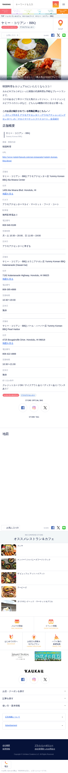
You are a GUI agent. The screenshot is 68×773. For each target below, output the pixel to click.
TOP (2, 16)
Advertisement (34, 725)
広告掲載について (34, 717)
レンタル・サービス (51, 11)
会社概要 (6, 745)
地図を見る (7, 194)
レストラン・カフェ (5, 11)
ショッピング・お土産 (28, 11)
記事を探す (34, 698)
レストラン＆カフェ (14, 16)
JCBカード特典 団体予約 (63, 11)
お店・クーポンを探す (34, 691)
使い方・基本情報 (34, 706)
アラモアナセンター (27, 27)
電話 (6, 766)
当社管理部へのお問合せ (45, 749)
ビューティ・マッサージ (17, 11)
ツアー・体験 (39, 11)
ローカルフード (28, 16)
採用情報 (6, 749)
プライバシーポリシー (44, 745)
